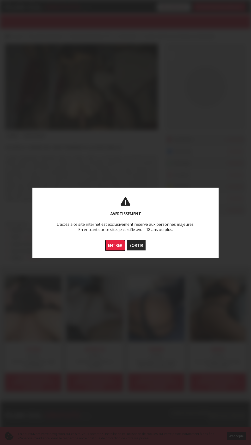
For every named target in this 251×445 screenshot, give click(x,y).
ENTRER (115, 245)
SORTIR (136, 245)
